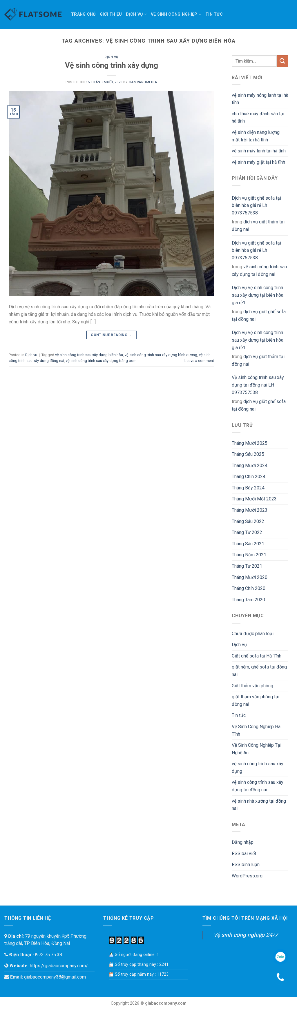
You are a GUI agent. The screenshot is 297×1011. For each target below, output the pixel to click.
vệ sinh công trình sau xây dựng (257, 767)
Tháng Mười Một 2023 (254, 499)
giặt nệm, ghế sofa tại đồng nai (259, 670)
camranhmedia (143, 82)
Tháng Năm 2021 (249, 555)
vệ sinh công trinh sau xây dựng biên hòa (89, 355)
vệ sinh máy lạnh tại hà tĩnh (259, 151)
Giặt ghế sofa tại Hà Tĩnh (256, 656)
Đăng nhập (242, 842)
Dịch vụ (136, 14)
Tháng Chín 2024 (248, 476)
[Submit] (282, 61)
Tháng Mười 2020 (249, 577)
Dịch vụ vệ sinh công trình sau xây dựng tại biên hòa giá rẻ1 (257, 295)
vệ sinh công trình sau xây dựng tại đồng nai (259, 270)
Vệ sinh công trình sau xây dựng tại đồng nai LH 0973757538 (258, 385)
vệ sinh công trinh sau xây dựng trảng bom (101, 360)
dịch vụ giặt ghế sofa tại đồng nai (259, 315)
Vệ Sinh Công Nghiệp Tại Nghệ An (256, 748)
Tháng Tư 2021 (247, 566)
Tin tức (214, 14)
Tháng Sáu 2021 (248, 544)
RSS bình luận (246, 864)
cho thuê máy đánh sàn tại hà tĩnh (258, 117)
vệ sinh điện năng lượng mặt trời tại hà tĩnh (256, 136)
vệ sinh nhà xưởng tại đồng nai (259, 804)
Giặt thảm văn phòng (252, 685)
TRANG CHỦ (83, 14)
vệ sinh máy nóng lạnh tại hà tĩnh (260, 98)
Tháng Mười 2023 (249, 510)
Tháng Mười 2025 (249, 443)
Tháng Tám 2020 (248, 599)
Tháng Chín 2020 (248, 588)
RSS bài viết (244, 853)
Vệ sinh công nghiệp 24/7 (245, 935)
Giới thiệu (111, 14)
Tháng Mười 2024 (249, 465)
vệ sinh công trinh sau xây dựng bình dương (161, 355)
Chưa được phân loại (253, 633)
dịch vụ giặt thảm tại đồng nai (258, 225)
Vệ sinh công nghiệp (176, 14)
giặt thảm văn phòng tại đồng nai (255, 700)
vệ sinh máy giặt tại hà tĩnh (258, 162)
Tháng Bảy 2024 (248, 488)
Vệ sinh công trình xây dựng (111, 65)
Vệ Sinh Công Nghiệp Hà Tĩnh (256, 730)
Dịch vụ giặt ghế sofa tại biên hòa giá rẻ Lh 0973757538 (256, 205)
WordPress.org (247, 876)
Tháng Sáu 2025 (248, 454)
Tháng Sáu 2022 (248, 521)
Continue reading (111, 335)
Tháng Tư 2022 (247, 532)
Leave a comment (199, 360)
